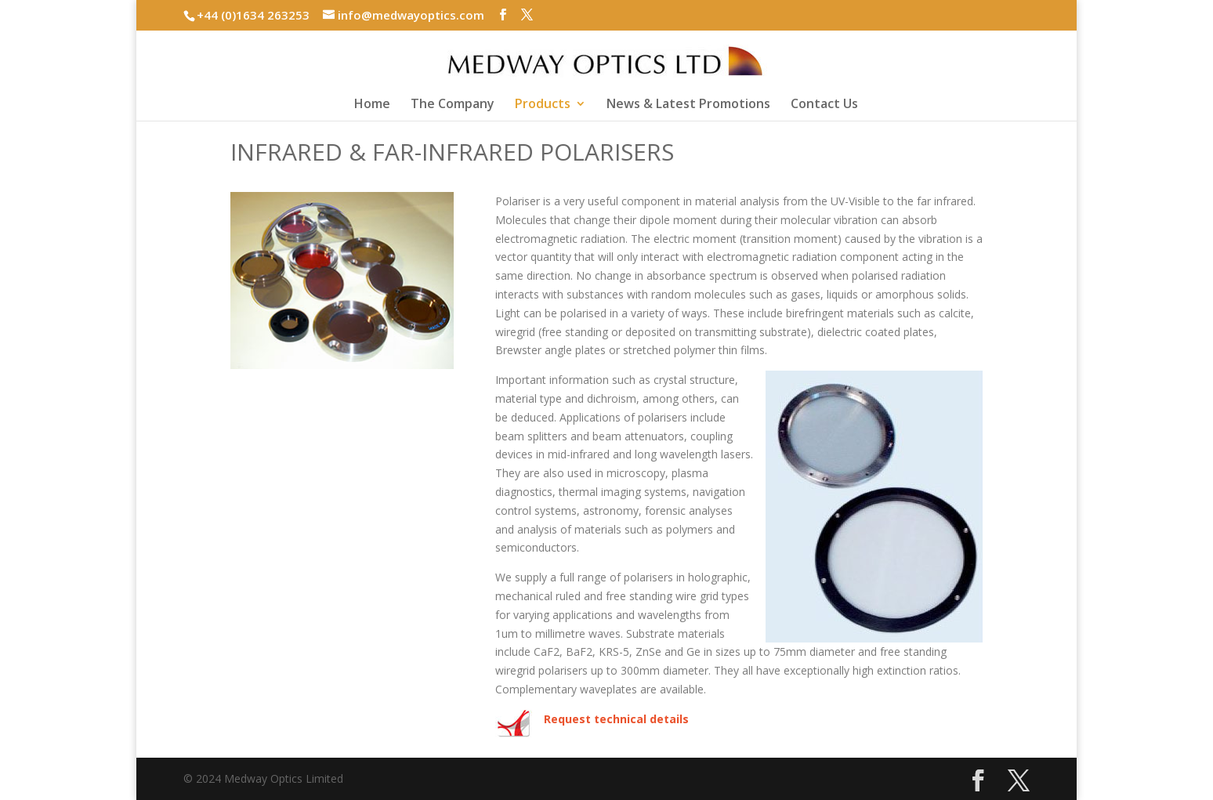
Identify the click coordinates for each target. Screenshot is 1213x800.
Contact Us (824, 105)
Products (542, 105)
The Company (452, 105)
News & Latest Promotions (688, 105)
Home (372, 105)
